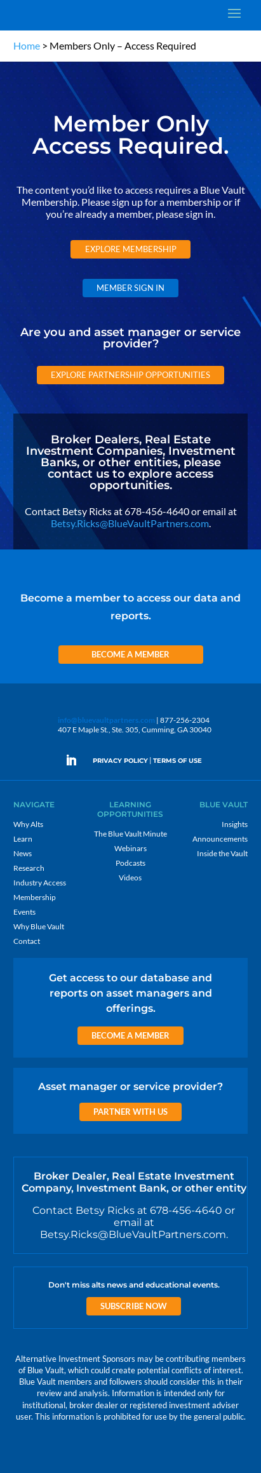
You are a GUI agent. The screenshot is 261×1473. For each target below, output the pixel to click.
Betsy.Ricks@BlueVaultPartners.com (130, 523)
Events (24, 912)
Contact (26, 941)
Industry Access (39, 882)
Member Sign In (130, 288)
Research (28, 868)
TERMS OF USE (177, 761)
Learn (22, 839)
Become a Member (130, 654)
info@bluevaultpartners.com (106, 720)
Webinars (130, 848)
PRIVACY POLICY (120, 761)
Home (26, 45)
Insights (235, 824)
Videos (130, 877)
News (22, 853)
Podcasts (130, 863)
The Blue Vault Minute (130, 833)
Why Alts (28, 824)
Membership (34, 897)
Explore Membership (131, 249)
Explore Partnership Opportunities (130, 375)
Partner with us (130, 1111)
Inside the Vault (222, 853)
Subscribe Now (133, 1306)
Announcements (220, 839)
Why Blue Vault (38, 926)
